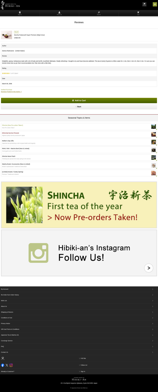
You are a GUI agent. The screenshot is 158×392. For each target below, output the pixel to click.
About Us (59, 13)
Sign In (20, 13)
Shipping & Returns (7, 312)
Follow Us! (84, 365)
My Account (4, 289)
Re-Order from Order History (10, 295)
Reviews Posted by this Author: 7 (11, 92)
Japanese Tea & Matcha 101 (10, 335)
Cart (138, 13)
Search (99, 13)
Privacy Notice (5, 323)
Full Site (83, 358)
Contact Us (4, 352)
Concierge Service (6, 341)
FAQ (2, 346)
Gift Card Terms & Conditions (10, 329)
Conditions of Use (6, 318)
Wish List (4, 300)
